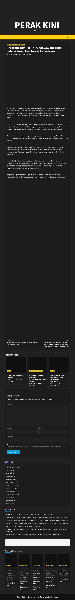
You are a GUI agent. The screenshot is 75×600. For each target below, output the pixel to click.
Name (9, 429)
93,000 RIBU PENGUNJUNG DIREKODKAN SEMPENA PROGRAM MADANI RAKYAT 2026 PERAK (37, 520)
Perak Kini (37, 25)
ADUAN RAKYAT (11, 467)
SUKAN (8, 497)
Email (40, 429)
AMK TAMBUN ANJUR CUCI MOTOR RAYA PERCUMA (24, 526)
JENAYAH (9, 479)
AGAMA (9, 470)
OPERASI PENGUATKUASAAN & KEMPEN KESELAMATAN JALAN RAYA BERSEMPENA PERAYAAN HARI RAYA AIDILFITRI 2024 (53, 343)
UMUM (18, 44)
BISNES (8, 473)
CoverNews (44, 597)
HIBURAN (31, 371)
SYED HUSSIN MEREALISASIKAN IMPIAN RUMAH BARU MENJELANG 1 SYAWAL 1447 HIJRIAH (37, 523)
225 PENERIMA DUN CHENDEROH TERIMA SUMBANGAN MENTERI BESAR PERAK (33, 535)
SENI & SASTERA (11, 44)
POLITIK (9, 491)
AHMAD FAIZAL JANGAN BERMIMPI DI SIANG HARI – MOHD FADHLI (29, 514)
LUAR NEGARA (11, 482)
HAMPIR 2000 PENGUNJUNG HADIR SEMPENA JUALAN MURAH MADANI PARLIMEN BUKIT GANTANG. (36, 531)
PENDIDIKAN (10, 488)
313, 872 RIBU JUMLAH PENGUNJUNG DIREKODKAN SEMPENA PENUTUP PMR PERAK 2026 (36, 517)
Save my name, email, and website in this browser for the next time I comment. (34, 446)
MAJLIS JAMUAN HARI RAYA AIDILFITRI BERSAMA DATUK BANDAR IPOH (22, 342)
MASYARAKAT (11, 485)
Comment (10, 404)
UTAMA (22, 44)
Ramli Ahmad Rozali (24, 55)
